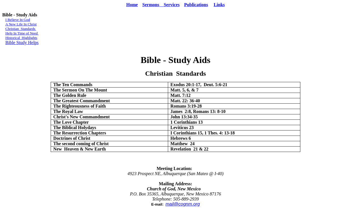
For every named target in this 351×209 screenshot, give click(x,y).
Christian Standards (20, 29)
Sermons (153, 4)
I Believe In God (17, 20)
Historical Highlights (21, 38)
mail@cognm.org (183, 204)
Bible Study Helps (21, 42)
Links (219, 4)
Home (132, 4)
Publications (196, 4)
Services (171, 4)
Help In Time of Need (21, 33)
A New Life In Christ (21, 24)
